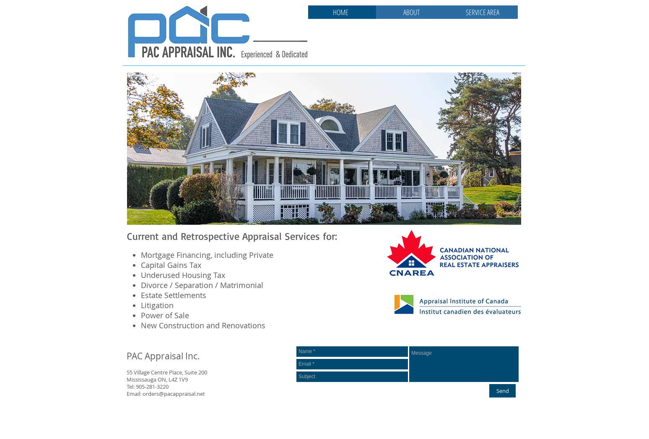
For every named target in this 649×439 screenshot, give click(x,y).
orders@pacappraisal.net (174, 393)
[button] (324, 149)
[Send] (502, 390)
